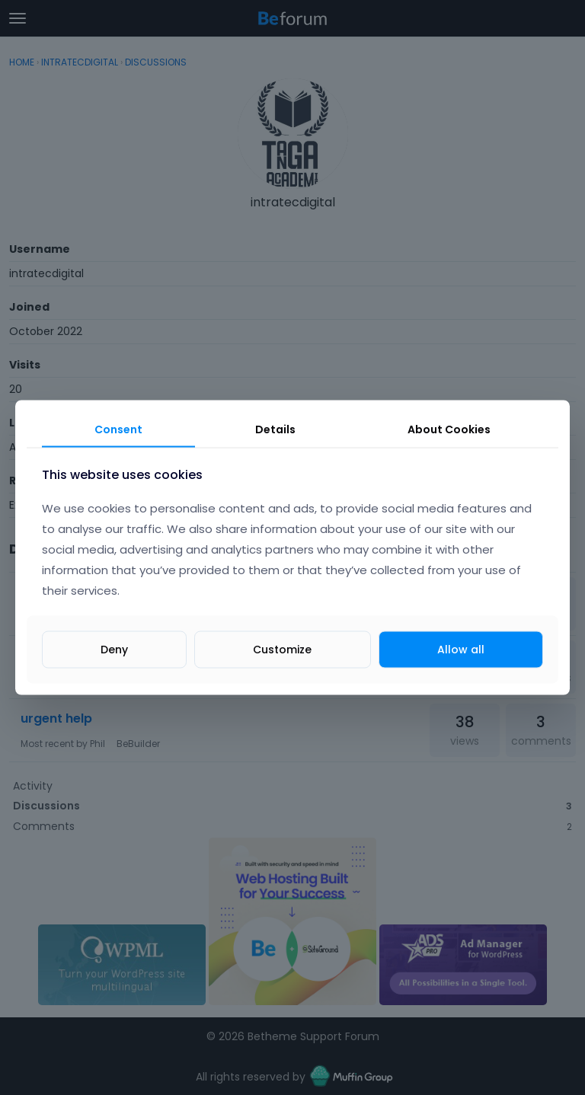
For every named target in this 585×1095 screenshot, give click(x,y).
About (449, 429)
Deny (114, 648)
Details (275, 429)
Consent (118, 429)
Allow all (460, 648)
